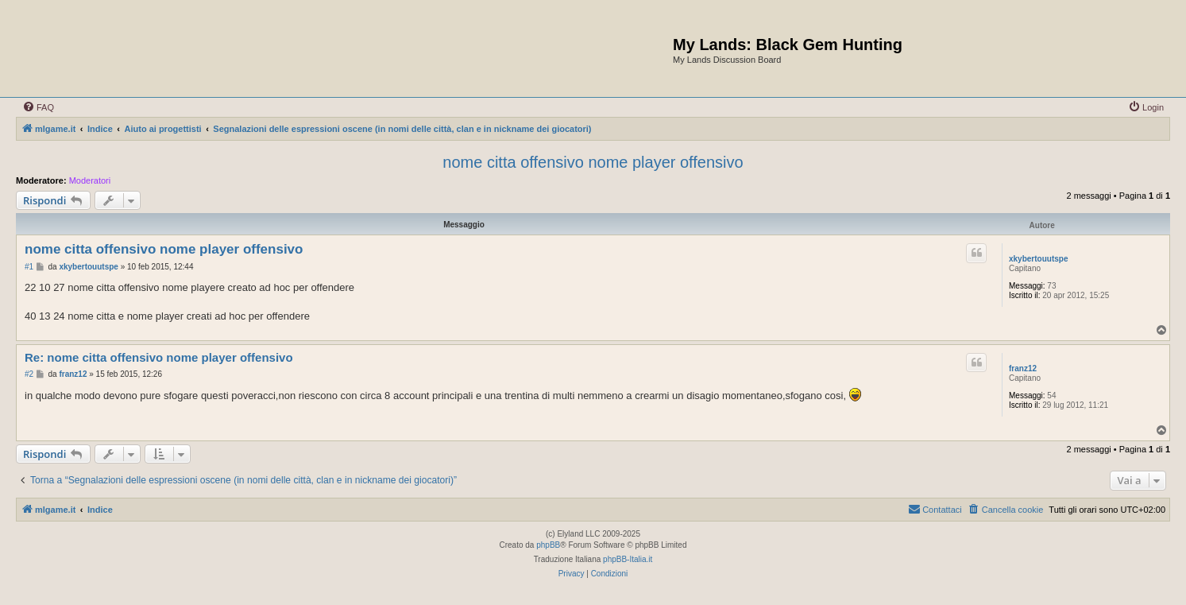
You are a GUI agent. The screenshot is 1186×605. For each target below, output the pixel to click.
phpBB (548, 545)
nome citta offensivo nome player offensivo (592, 162)
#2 (29, 374)
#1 (29, 266)
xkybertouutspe (1038, 258)
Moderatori (90, 180)
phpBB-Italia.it (627, 559)
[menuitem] (38, 107)
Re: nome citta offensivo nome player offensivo (159, 357)
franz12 (1023, 368)
